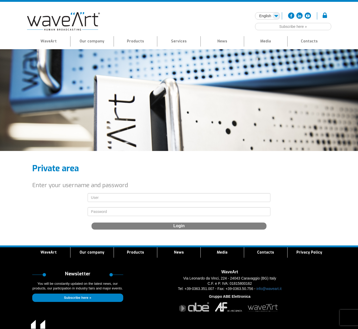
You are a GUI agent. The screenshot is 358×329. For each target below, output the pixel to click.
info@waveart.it (269, 289)
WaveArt (49, 41)
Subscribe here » (293, 26)
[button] (135, 41)
